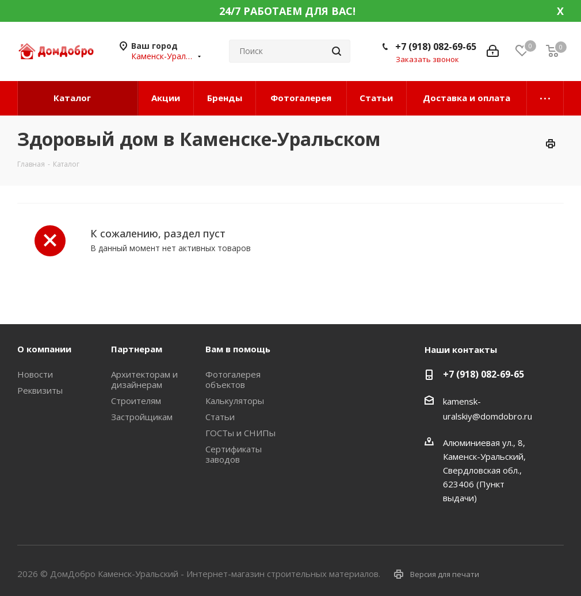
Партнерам (136, 349)
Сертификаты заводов (233, 454)
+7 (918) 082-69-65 (435, 46)
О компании (44, 349)
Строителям (136, 400)
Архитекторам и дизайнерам (144, 379)
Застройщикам (142, 416)
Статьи (220, 416)
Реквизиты (40, 390)
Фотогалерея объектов (233, 379)
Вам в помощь (237, 349)
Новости (35, 374)
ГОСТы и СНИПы (240, 433)
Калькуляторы (234, 400)
